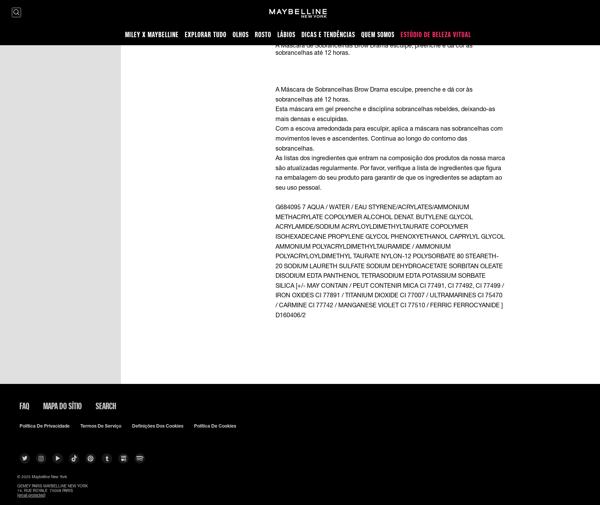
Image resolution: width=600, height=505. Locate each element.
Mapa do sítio (62, 405)
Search (106, 405)
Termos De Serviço (100, 426)
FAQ (24, 405)
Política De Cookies (215, 426)
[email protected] (31, 495)
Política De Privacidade (45, 426)
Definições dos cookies (157, 426)
